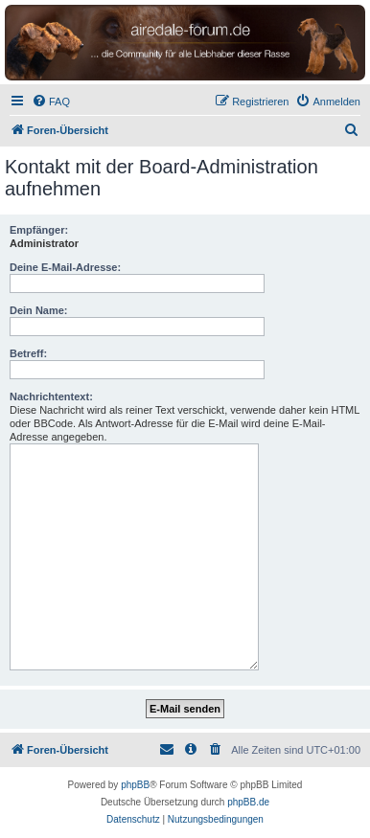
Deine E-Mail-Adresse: (65, 267)
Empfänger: (39, 230)
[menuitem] (51, 101)
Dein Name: (39, 310)
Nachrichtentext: (51, 396)
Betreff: (28, 353)
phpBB (135, 785)
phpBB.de (248, 802)
